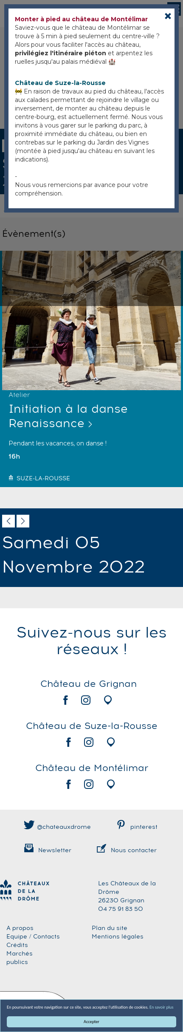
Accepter (91, 1021)
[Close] (167, 16)
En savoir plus (161, 1007)
